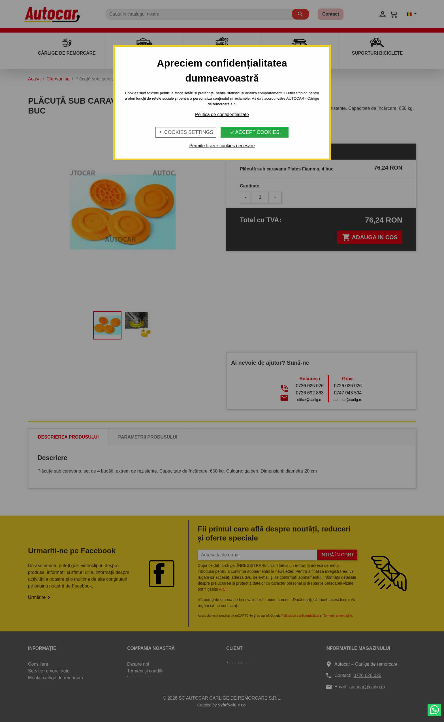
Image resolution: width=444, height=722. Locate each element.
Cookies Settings (185, 132)
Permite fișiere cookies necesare (222, 145)
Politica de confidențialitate (222, 114)
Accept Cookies (254, 132)
